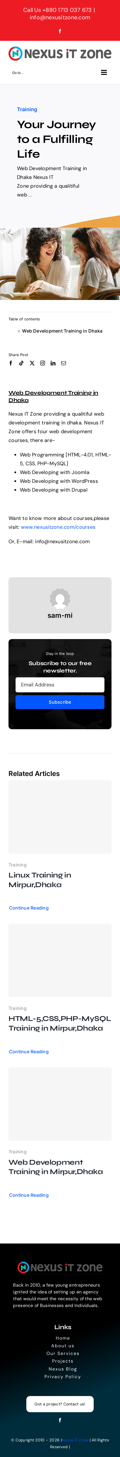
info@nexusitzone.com (60, 17)
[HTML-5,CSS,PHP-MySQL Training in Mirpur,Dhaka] (60, 960)
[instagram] (42, 363)
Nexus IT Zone (75, 1440)
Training (27, 109)
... (30, 194)
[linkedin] (53, 363)
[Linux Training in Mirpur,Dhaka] (60, 816)
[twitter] (32, 363)
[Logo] (60, 1264)
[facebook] (10, 363)
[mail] (63, 363)
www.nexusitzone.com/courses (58, 527)
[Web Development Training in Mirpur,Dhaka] (60, 1104)
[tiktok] (21, 363)
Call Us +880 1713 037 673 (57, 10)
